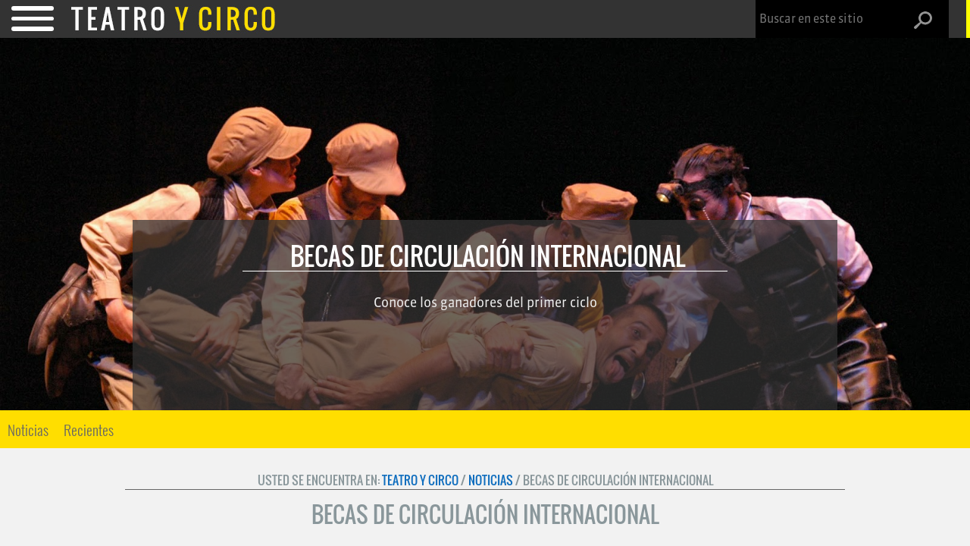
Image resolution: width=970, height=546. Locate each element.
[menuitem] (28, 429)
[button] (929, 19)
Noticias (28, 429)
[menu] (60, 429)
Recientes (89, 429)
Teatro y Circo (420, 480)
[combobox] (835, 18)
